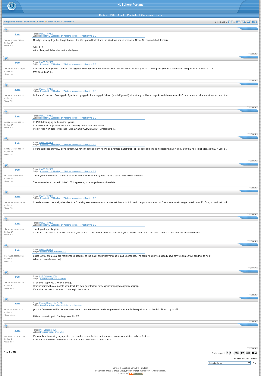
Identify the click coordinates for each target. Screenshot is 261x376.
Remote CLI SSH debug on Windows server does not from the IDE (68, 36)
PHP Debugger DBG (48, 276)
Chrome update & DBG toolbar (53, 278)
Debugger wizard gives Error (52, 332)
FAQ (112, 15)
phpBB (108, 371)
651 (243, 22)
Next (254, 22)
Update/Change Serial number (53, 252)
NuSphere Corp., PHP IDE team (135, 368)
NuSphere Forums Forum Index (19, 22)
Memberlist (132, 15)
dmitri (17, 34)
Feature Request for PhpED (50, 303)
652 (248, 22)
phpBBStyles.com (142, 371)
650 (238, 22)
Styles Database (158, 371)
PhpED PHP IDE (46, 34)
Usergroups (147, 15)
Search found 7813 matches (60, 22)
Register (103, 15)
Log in (159, 15)
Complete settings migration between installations (61, 305)
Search (121, 15)
